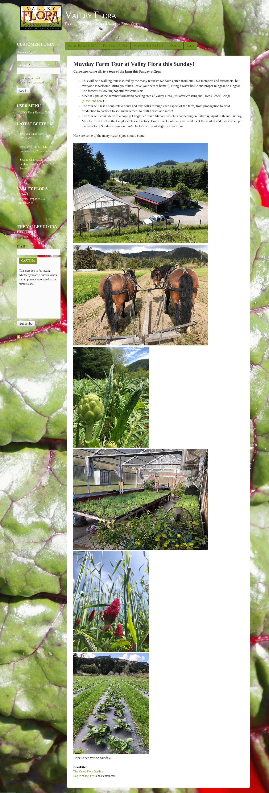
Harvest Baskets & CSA (82, 45)
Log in (77, 775)
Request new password (30, 82)
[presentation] (36, 301)
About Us (175, 45)
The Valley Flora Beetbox (88, 771)
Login (190, 45)
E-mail (22, 246)
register (89, 775)
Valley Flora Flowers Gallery (36, 112)
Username (24, 52)
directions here (93, 101)
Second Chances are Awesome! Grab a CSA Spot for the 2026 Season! (38, 164)
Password (23, 65)
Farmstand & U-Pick (115, 45)
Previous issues (26, 333)
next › (37, 178)
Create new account (28, 78)
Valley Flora (90, 15)
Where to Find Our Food (148, 45)
